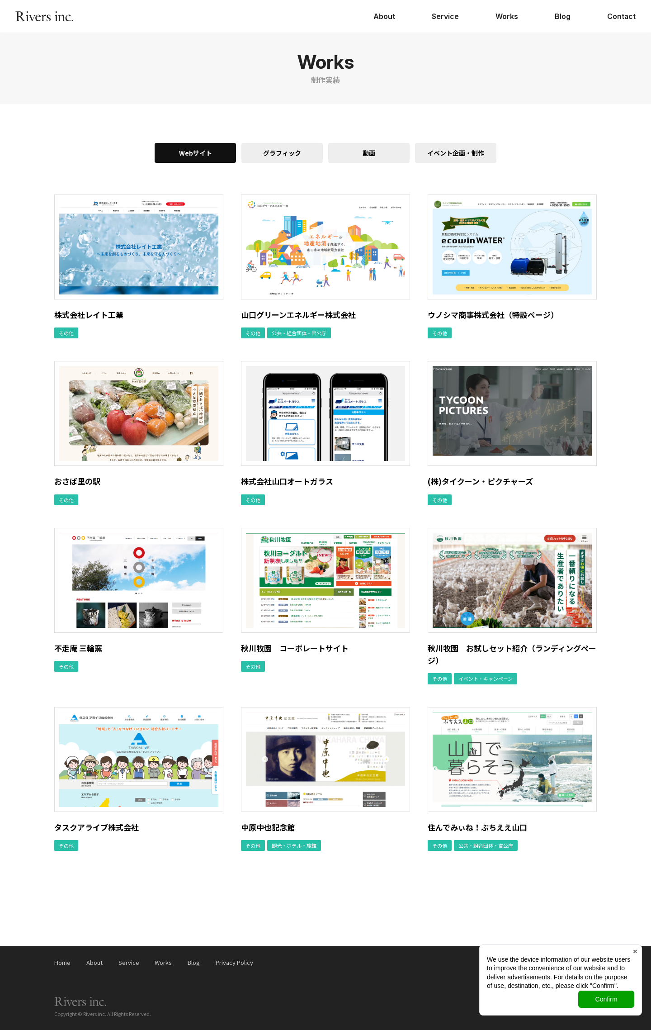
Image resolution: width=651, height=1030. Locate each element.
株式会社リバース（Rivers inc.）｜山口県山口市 (44, 16)
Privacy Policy (234, 962)
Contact (621, 16)
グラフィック (282, 152)
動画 (369, 152)
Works (506, 16)
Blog (563, 16)
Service (445, 16)
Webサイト (195, 152)
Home (62, 962)
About (384, 16)
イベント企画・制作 (455, 152)
